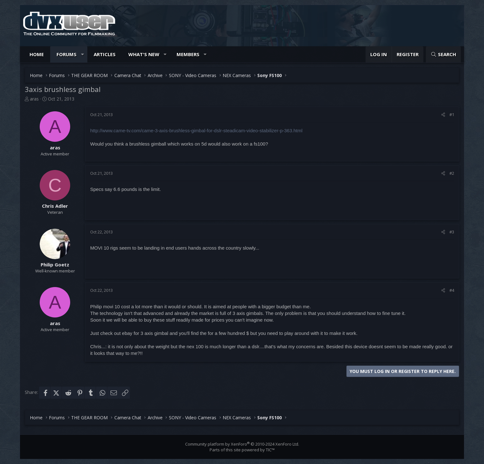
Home (37, 54)
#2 (451, 173)
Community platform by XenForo (242, 444)
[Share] (443, 114)
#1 (451, 114)
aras (34, 99)
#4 (451, 290)
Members (188, 54)
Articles (105, 54)
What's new (143, 54)
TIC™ (270, 450)
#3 (451, 232)
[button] (82, 54)
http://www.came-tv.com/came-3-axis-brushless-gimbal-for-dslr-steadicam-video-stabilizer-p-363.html (196, 130)
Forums (67, 54)
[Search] (443, 54)
